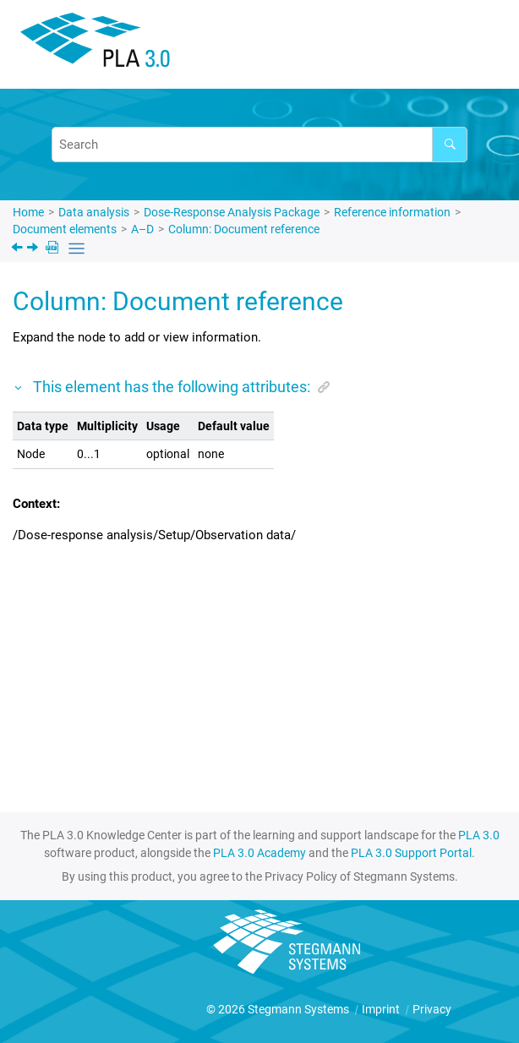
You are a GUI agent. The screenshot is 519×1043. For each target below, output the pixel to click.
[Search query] (259, 144)
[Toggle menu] (480, 47)
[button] (19, 387)
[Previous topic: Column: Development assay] (19, 249)
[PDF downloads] (53, 248)
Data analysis (93, 212)
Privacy (431, 1009)
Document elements (65, 229)
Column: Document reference (244, 229)
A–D (142, 229)
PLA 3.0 (479, 835)
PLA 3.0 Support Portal (411, 853)
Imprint (382, 1009)
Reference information (392, 212)
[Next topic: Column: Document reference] (34, 249)
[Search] (449, 144)
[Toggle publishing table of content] (76, 249)
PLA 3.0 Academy (259, 853)
